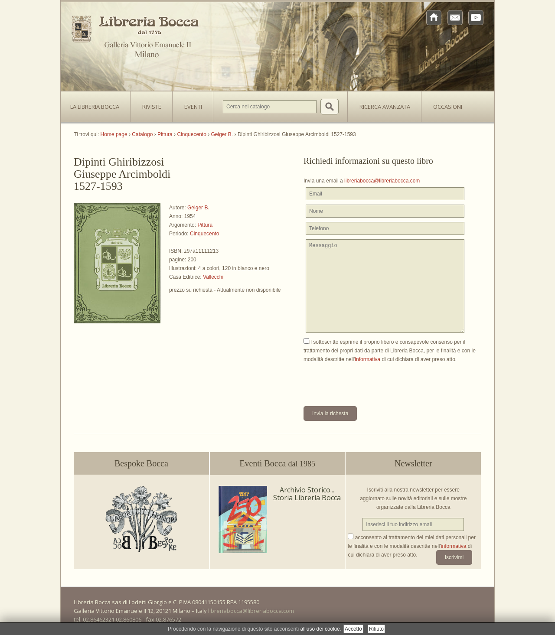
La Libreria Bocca (98, 104)
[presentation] (369, 380)
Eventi (193, 107)
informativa (367, 359)
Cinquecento (204, 234)
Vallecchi (213, 277)
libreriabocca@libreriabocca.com (382, 181)
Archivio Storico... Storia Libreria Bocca (307, 493)
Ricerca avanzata (384, 107)
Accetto (353, 629)
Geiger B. (198, 208)
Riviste (149, 104)
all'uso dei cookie (320, 629)
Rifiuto (376, 629)
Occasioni (447, 107)
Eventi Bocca (277, 463)
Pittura (204, 225)
